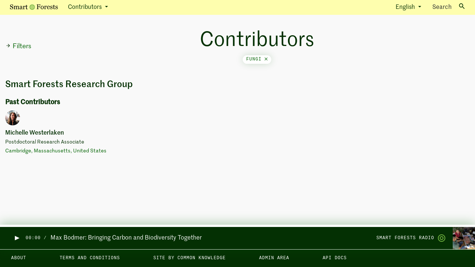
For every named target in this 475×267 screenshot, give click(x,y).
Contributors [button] (85, 7)
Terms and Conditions (90, 258)
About (18, 258)
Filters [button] (18, 46)
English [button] (406, 7)
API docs (334, 258)
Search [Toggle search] (448, 6)
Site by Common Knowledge (189, 258)
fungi (257, 59)
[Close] (266, 59)
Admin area (274, 258)
